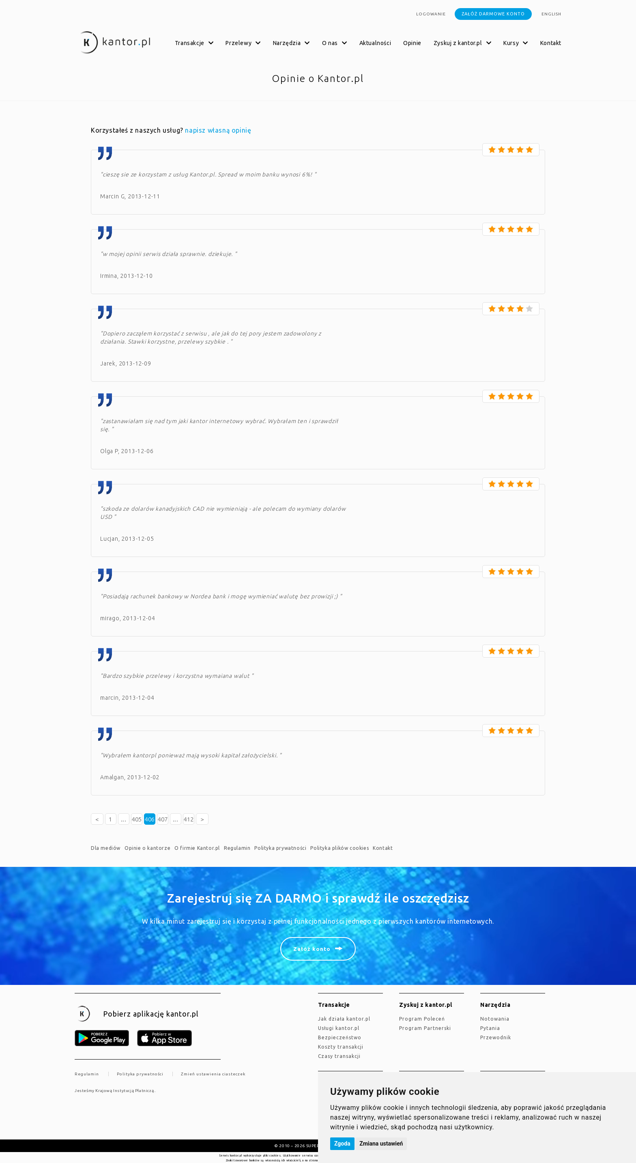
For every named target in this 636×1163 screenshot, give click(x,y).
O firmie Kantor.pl (197, 848)
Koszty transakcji (340, 1046)
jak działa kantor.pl (344, 1018)
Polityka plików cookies (339, 848)
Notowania (494, 1018)
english (551, 14)
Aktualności (375, 43)
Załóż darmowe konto (493, 13)
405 (136, 819)
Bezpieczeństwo (339, 1037)
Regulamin (237, 848)
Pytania (490, 1028)
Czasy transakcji (339, 1056)
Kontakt (550, 43)
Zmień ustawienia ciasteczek (213, 1074)
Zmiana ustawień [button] (381, 1143)
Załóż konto (312, 949)
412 (188, 819)
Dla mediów (105, 848)
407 (162, 819)
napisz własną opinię (218, 130)
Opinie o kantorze (147, 848)
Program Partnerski (425, 1028)
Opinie (412, 43)
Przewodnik (495, 1037)
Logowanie (431, 14)
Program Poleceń (422, 1018)
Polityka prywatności (280, 848)
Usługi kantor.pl (338, 1028)
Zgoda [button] (342, 1143)
